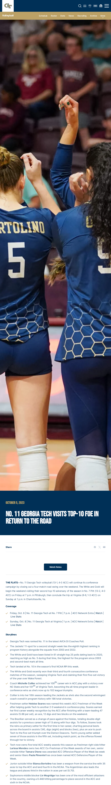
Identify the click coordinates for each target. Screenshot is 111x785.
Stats (62, 15)
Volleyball (8, 15)
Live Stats (16, 616)
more (102, 15)
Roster (54, 15)
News (71, 15)
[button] (80, 6)
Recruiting (82, 15)
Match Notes (56, 567)
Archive (93, 15)
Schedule (43, 15)
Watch (99, 613)
